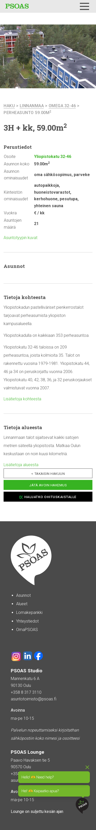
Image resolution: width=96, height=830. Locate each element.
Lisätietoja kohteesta (22, 399)
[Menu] (84, 6)
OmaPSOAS (27, 629)
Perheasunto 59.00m (27, 112)
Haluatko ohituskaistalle (50, 497)
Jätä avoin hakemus (48, 485)
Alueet (21, 603)
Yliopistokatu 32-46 (52, 156)
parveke (82, 174)
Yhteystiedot (27, 621)
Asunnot (23, 595)
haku (9, 105)
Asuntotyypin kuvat (20, 237)
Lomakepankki (29, 612)
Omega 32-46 (62, 105)
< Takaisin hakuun (48, 474)
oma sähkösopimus (53, 174)
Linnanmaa (32, 105)
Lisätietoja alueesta (21, 464)
